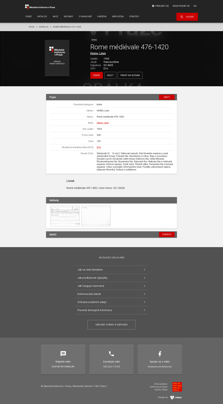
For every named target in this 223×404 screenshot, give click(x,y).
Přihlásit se (160, 6)
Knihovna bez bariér (89, 293)
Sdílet (110, 75)
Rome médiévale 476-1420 (67, 27)
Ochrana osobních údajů (92, 302)
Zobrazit (167, 234)
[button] (57, 58)
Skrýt (167, 97)
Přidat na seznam (130, 75)
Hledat (187, 17)
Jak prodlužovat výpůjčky (93, 277)
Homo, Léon (98, 53)
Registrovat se (181, 6)
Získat (96, 75)
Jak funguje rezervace (91, 285)
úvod (32, 27)
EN (195, 6)
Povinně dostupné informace (95, 310)
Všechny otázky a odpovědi (111, 324)
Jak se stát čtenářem (90, 269)
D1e (99, 147)
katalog (43, 27)
